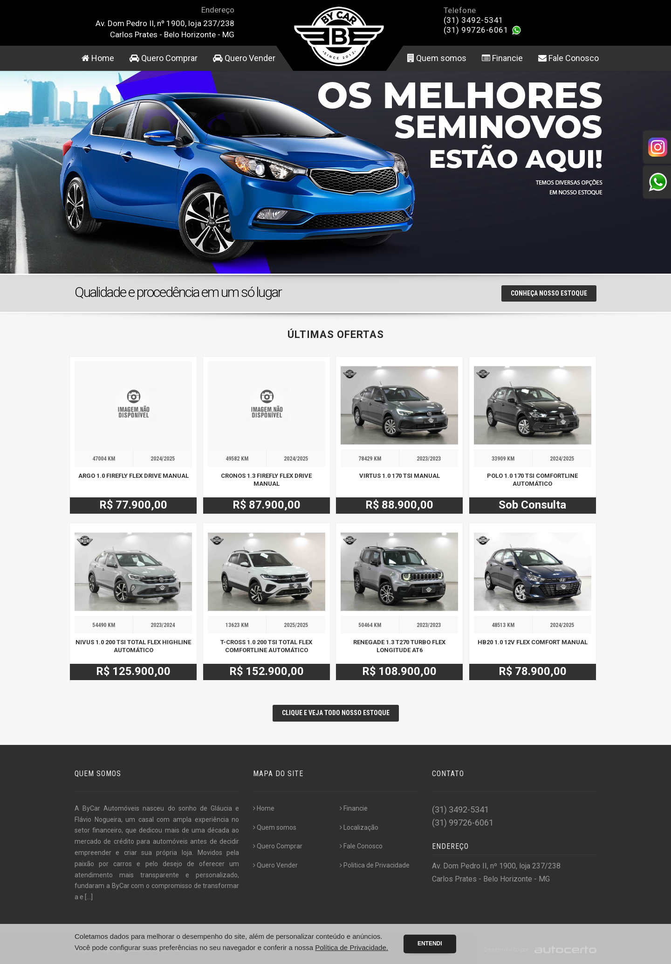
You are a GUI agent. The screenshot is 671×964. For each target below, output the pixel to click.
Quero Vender (244, 58)
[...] (89, 897)
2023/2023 (429, 458)
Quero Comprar (164, 58)
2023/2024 (163, 625)
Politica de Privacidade (375, 865)
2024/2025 (163, 458)
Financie (502, 58)
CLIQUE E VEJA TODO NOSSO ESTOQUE (336, 712)
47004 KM (103, 458)
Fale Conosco (568, 58)
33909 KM (503, 458)
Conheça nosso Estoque (549, 293)
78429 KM (369, 458)
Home (98, 58)
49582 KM (237, 458)
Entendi (430, 943)
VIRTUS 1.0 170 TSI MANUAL (399, 475)
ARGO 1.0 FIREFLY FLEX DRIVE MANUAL (133, 475)
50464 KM (369, 625)
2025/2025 (296, 625)
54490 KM (103, 625)
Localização (359, 827)
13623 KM (237, 625)
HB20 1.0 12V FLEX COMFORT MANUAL (533, 642)
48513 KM (503, 625)
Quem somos (436, 58)
